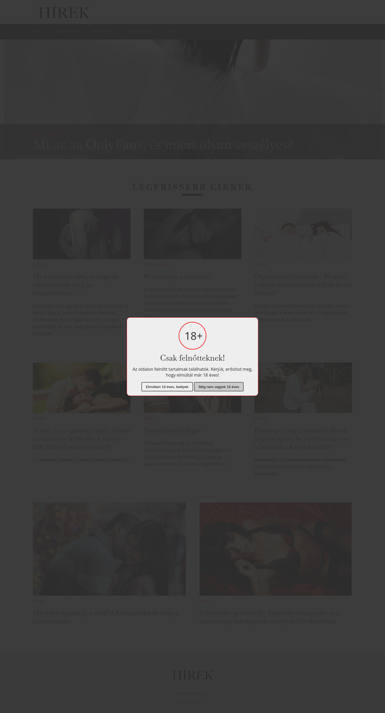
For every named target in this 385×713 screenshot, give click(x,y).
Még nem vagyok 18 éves (219, 387)
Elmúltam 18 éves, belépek (167, 387)
